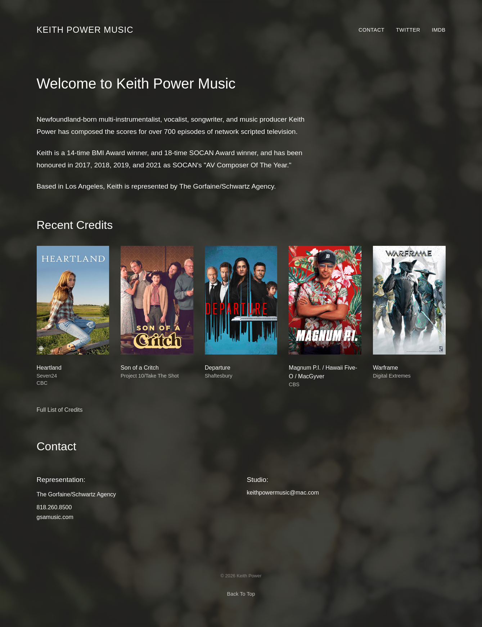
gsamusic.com (55, 517)
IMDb (439, 30)
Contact (371, 30)
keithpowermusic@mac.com (283, 493)
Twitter (408, 30)
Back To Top (241, 594)
